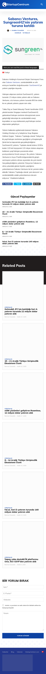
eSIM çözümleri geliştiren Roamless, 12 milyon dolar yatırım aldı (20, 222)
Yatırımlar (26, 32)
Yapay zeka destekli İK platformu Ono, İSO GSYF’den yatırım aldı (21, 560)
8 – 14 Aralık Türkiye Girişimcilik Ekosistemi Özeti (21, 232)
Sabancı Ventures (13, 82)
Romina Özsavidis (18, 30)
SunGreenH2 (34, 85)
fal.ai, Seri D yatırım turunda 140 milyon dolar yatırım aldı (20, 242)
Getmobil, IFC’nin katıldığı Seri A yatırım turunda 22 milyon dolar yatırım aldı (20, 203)
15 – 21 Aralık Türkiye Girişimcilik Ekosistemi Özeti (22, 213)
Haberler (18, 32)
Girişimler (8, 307)
